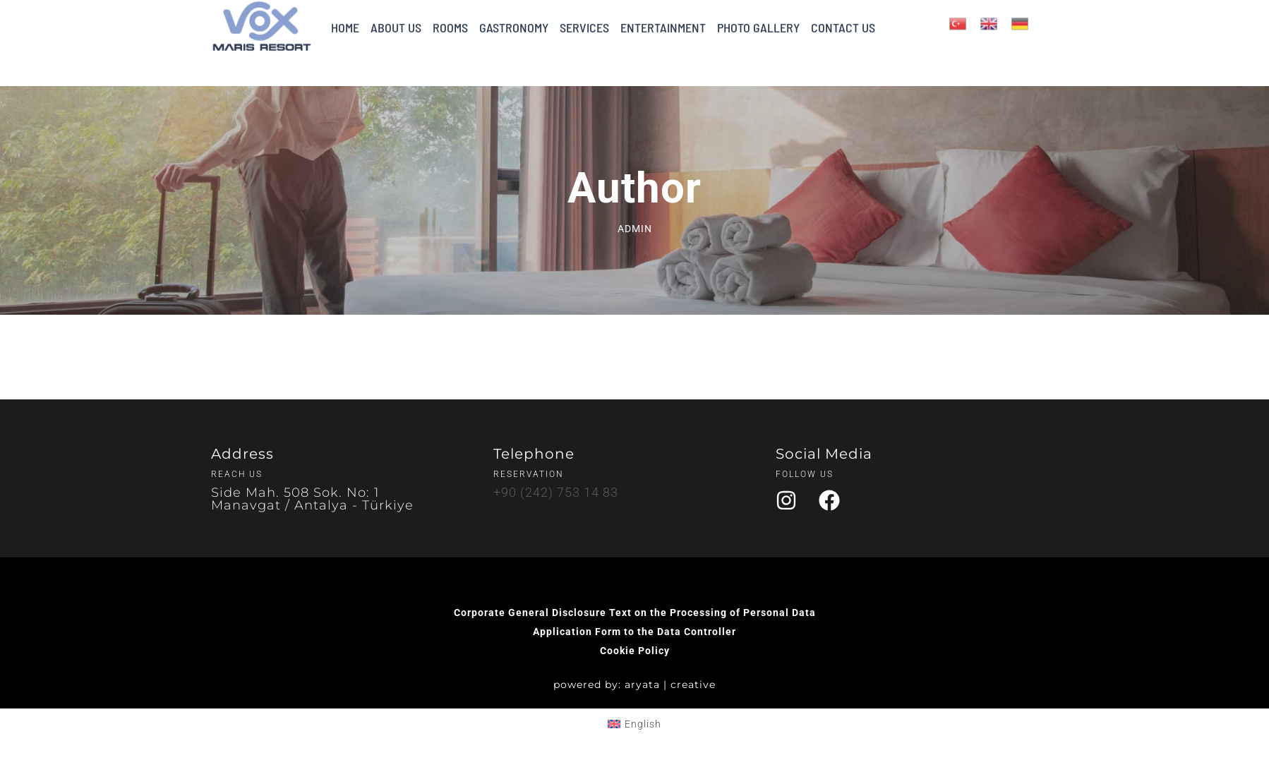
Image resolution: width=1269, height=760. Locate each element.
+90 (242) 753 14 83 (555, 492)
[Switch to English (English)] (634, 724)
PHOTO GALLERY (758, 19)
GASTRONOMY (513, 19)
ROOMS (450, 19)
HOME (345, 19)
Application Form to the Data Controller (634, 631)
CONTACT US (843, 19)
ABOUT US (396, 19)
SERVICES (584, 19)
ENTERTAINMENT (663, 19)
